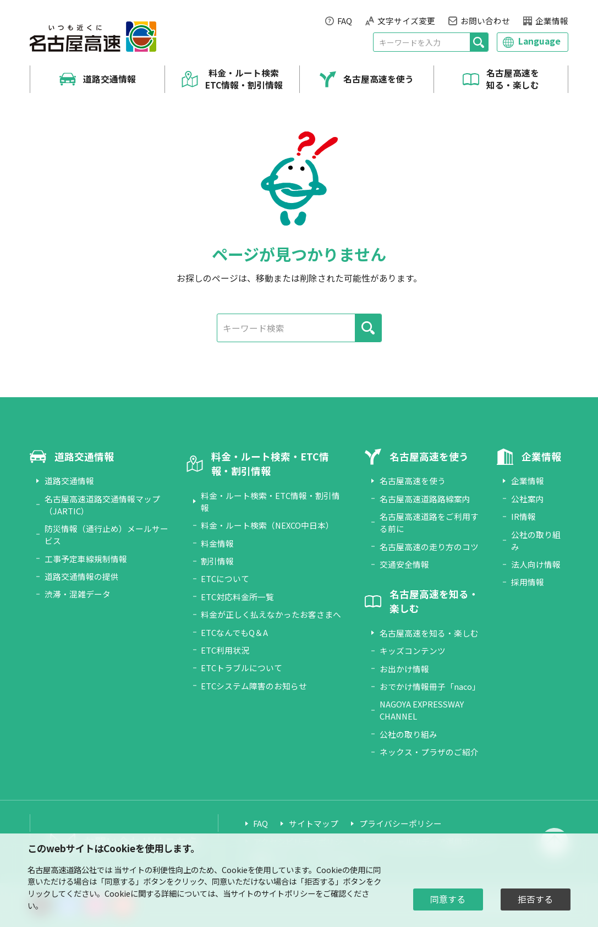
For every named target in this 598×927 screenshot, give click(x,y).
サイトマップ (313, 823)
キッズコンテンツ (413, 650)
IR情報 (523, 516)
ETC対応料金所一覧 (237, 596)
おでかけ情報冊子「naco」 (430, 686)
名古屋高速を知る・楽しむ (512, 79)
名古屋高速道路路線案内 (425, 498)
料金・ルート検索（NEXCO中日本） (267, 525)
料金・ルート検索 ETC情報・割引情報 (244, 79)
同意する (447, 899)
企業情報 (551, 20)
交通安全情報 (404, 564)
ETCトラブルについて (241, 667)
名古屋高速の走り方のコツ (429, 546)
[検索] (479, 42)
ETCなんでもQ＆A (234, 632)
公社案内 (527, 498)
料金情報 (217, 543)
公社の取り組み (408, 734)
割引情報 (217, 561)
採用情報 (527, 582)
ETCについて (225, 578)
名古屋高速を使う (378, 79)
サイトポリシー (288, 893)
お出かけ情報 (404, 668)
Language (539, 41)
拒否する (535, 899)
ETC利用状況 (225, 650)
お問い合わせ (485, 20)
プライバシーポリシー (400, 823)
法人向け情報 (536, 564)
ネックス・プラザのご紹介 (429, 752)
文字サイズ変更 (406, 20)
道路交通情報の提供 (82, 576)
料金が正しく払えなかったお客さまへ (271, 614)
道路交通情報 (109, 79)
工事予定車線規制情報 (86, 558)
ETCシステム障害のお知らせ (254, 686)
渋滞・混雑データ (78, 594)
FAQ (344, 20)
